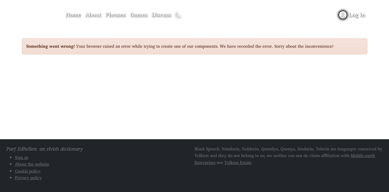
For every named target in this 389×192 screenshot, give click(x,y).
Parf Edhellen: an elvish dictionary (40, 15)
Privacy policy (28, 177)
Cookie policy (28, 170)
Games (138, 14)
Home (73, 14)
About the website (32, 164)
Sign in (21, 157)
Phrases (115, 14)
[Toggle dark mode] (178, 15)
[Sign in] (352, 14)
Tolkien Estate (237, 162)
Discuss (161, 14)
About (93, 14)
